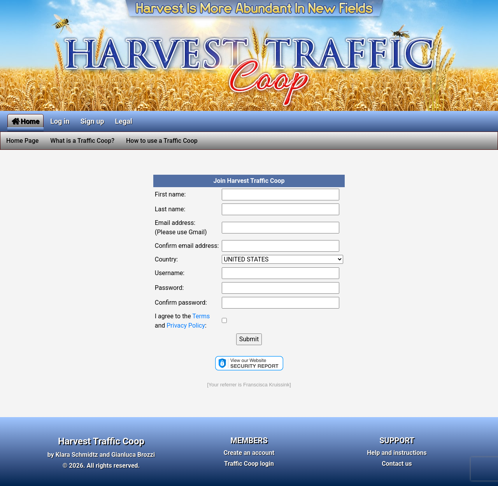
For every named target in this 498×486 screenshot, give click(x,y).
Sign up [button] (92, 121)
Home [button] (25, 121)
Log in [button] (60, 121)
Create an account (249, 452)
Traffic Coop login (249, 463)
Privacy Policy (186, 325)
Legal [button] (123, 121)
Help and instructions (397, 452)
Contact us (397, 463)
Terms (201, 316)
